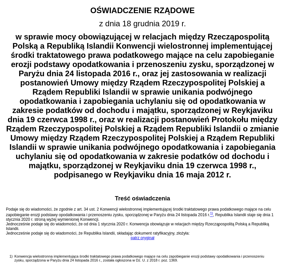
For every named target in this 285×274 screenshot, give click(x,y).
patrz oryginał (142, 238)
